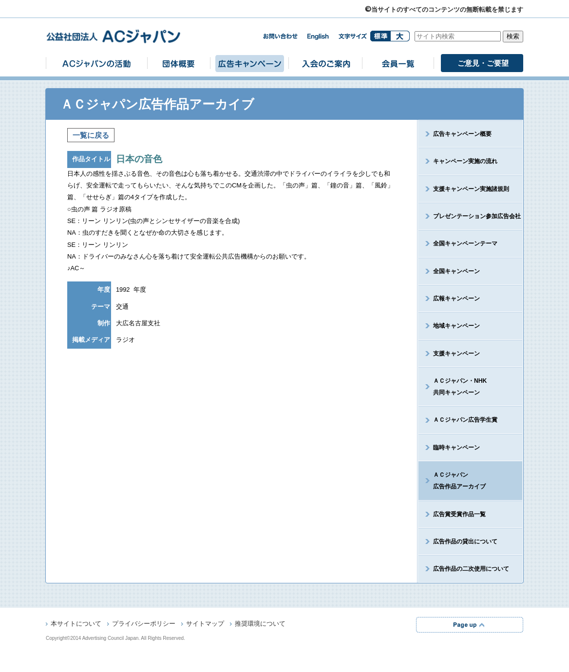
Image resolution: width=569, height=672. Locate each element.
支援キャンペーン (456, 353)
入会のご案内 (325, 63)
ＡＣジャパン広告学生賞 (465, 419)
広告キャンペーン (249, 63)
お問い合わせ (280, 36)
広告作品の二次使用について (471, 568)
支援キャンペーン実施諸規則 (471, 189)
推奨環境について (260, 624)
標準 (380, 36)
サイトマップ (205, 624)
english (318, 37)
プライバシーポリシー (143, 624)
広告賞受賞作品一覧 (459, 514)
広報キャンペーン (456, 298)
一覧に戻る (91, 135)
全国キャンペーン (456, 271)
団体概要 (179, 63)
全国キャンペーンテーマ (465, 243)
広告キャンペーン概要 (462, 134)
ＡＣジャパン (452, 480)
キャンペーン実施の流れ (465, 161)
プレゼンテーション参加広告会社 (477, 216)
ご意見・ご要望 (483, 63)
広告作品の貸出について (465, 541)
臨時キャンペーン (456, 447)
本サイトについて (76, 624)
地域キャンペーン (456, 325)
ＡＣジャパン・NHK (452, 386)
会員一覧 (398, 63)
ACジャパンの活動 (96, 63)
